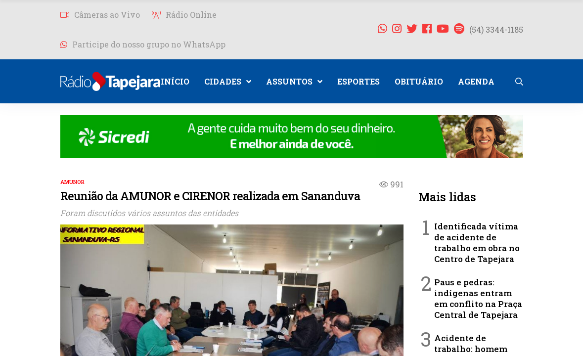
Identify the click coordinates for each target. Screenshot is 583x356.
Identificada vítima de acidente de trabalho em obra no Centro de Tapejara (477, 243)
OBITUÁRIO (419, 81)
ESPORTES (358, 81)
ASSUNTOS (294, 81)
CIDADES (227, 81)
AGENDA (476, 81)
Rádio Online (184, 14)
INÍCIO (175, 81)
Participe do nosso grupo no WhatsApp (142, 44)
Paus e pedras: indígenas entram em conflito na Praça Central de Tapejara (478, 298)
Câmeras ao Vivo (100, 14)
